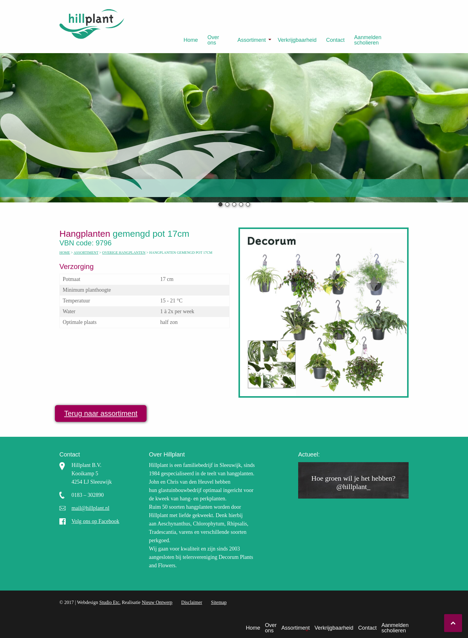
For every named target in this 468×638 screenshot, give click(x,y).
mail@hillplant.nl (91, 508)
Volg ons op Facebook (95, 521)
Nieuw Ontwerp (157, 602)
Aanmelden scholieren (367, 40)
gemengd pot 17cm (126, 234)
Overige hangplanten (123, 252)
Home (191, 40)
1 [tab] (220, 204)
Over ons (213, 40)
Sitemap (219, 602)
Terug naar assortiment (100, 413)
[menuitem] (191, 40)
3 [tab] (234, 204)
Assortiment (251, 40)
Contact (335, 40)
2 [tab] (227, 204)
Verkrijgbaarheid (297, 40)
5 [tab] (248, 204)
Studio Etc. (110, 602)
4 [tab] (241, 204)
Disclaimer (191, 602)
